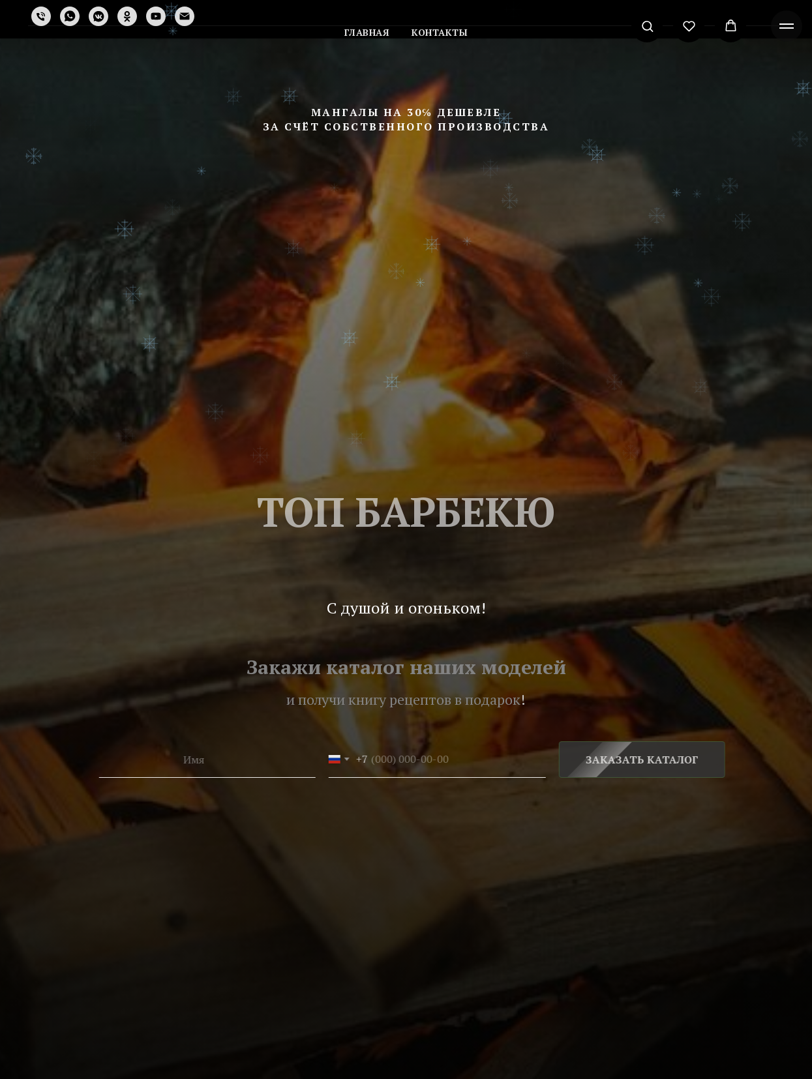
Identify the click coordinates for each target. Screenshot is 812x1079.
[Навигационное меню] (786, 26)
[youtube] (156, 16)
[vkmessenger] (98, 16)
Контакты (440, 32)
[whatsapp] (70, 16)
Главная (367, 32)
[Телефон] (41, 16)
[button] (647, 26)
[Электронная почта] (184, 16)
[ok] (127, 16)
